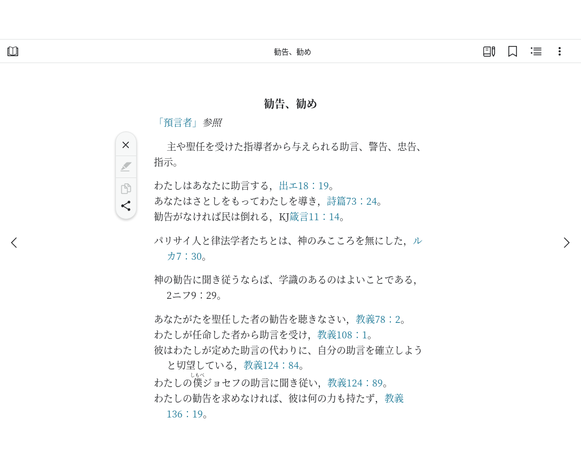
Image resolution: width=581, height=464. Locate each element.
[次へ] (566, 242)
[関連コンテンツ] (536, 51)
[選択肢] (559, 51)
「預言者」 (178, 122)
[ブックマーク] (512, 51)
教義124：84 (271, 365)
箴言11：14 (314, 216)
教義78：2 (378, 319)
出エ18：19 (304, 185)
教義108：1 (342, 334)
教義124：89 (355, 382)
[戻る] (15, 242)
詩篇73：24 (352, 200)
